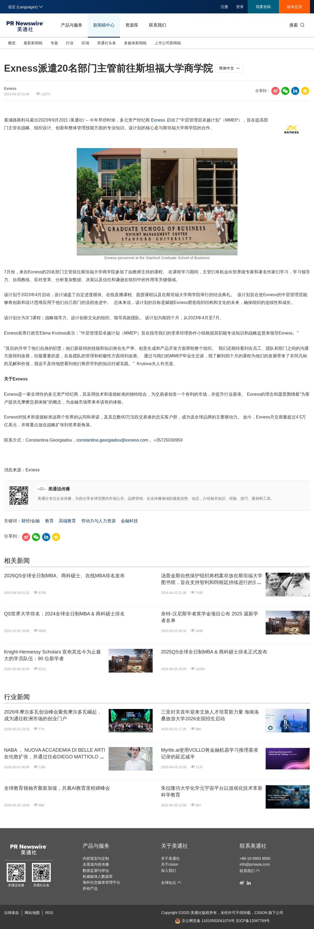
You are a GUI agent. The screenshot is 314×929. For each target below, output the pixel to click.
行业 (70, 43)
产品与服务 (71, 25)
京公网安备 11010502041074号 (205, 921)
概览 (12, 43)
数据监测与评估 (96, 870)
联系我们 (157, 25)
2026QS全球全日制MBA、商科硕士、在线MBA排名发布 (64, 575)
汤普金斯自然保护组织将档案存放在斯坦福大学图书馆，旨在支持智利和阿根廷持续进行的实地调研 (211, 579)
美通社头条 (106, 43)
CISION (260, 912)
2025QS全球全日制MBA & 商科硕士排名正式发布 (214, 652)
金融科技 (129, 521)
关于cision (169, 864)
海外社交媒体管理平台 (101, 882)
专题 (54, 43)
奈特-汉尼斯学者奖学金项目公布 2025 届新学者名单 (209, 617)
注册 (224, 7)
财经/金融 (30, 521)
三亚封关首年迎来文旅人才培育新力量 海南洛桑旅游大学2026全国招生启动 (210, 715)
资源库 (131, 25)
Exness (158, 120)
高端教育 (67, 521)
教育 (49, 521)
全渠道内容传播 (96, 864)
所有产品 (90, 888)
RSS (49, 912)
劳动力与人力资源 (98, 521)
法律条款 (11, 912)
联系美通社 (253, 846)
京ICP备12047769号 (253, 921)
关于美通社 (174, 846)
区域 (85, 43)
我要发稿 (263, 7)
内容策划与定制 (96, 858)
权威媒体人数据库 (98, 876)
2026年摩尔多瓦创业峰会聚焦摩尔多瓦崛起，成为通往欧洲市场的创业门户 (53, 715)
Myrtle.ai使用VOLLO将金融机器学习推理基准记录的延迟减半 (209, 753)
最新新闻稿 (33, 43)
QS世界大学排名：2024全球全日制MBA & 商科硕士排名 (64, 613)
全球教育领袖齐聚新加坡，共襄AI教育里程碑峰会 (57, 788)
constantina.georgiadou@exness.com (112, 440)
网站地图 (32, 912)
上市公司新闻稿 (168, 43)
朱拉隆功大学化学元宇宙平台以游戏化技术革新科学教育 (211, 791)
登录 (240, 7)
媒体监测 (294, 7)
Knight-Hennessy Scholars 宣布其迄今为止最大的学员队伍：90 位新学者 (52, 655)
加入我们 (168, 870)
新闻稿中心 (104, 25)
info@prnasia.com (255, 864)
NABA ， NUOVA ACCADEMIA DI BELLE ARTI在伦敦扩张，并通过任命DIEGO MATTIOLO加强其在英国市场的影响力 (54, 753)
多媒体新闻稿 (135, 43)
